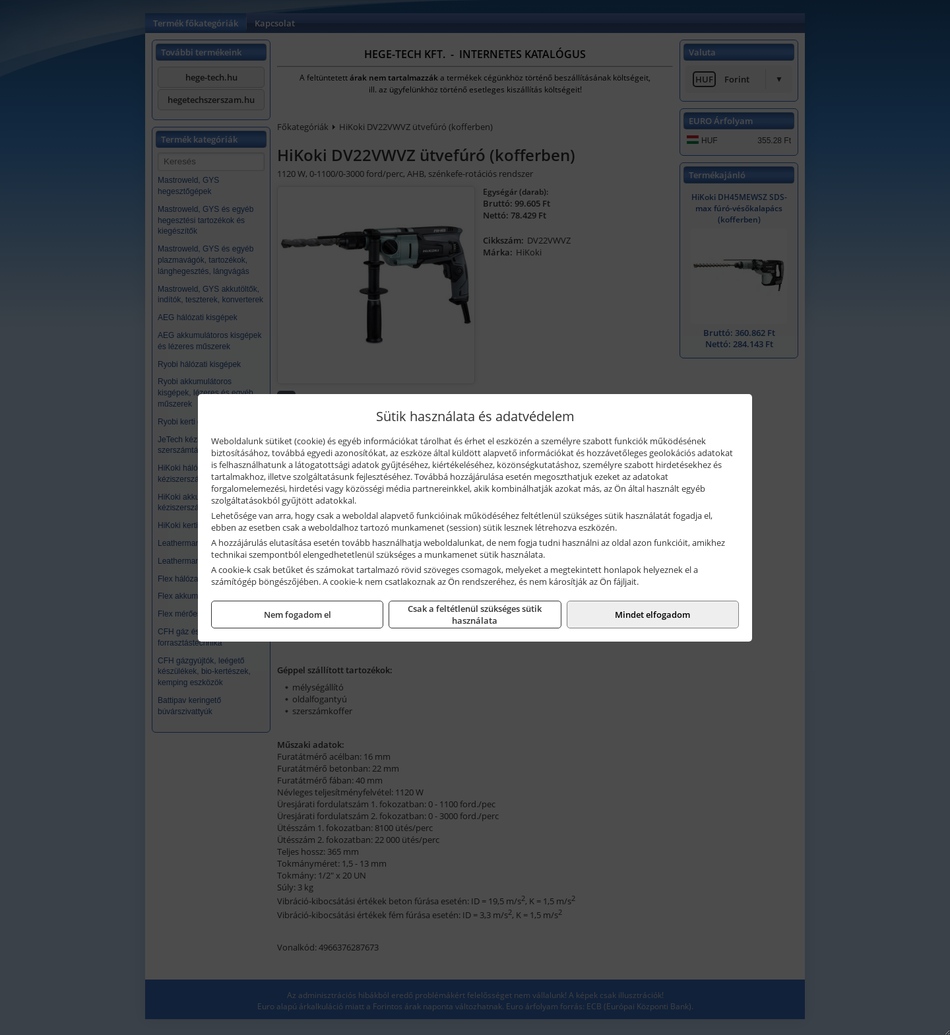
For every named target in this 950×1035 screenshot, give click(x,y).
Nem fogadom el (297, 614)
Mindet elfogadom (652, 614)
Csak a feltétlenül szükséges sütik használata (475, 614)
